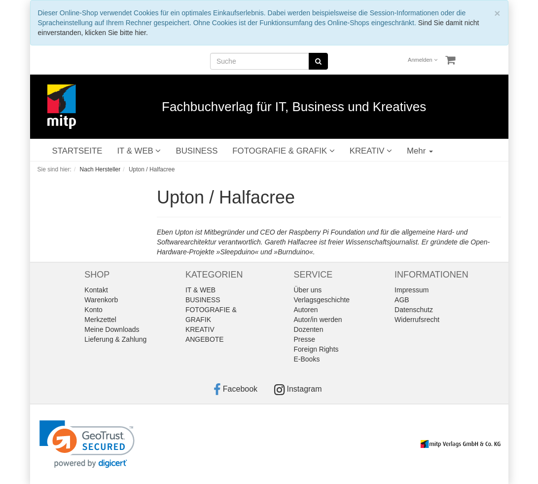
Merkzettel (100, 319)
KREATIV (371, 151)
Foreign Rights (316, 349)
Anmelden (422, 60)
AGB (402, 300)
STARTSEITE (77, 151)
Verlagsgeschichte (322, 300)
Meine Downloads (111, 329)
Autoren (306, 310)
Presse (305, 339)
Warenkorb (101, 300)
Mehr (420, 151)
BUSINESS (196, 151)
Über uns (308, 290)
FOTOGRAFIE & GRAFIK (283, 151)
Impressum (412, 290)
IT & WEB (139, 151)
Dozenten (308, 329)
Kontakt (96, 290)
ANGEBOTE (204, 339)
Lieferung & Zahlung (115, 339)
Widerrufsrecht (417, 319)
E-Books (307, 359)
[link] (87, 444)
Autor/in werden (318, 319)
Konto (93, 310)
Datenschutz (414, 310)
